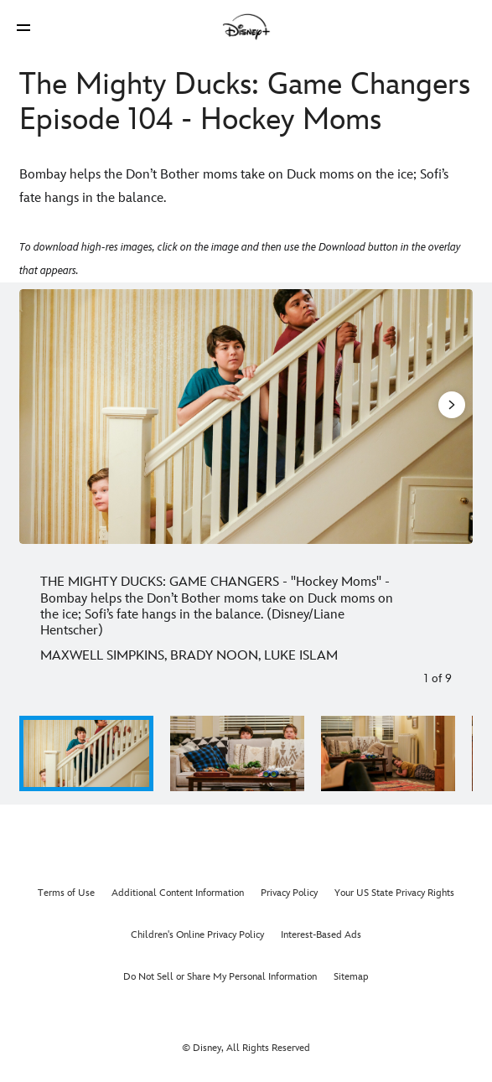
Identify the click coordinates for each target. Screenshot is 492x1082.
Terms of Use (66, 893)
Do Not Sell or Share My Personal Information (220, 977)
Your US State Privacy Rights (394, 893)
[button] (23, 27)
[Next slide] (450, 416)
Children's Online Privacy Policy (197, 935)
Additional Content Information (177, 893)
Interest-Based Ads (321, 935)
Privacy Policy (289, 893)
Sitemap (351, 977)
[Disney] (246, 27)
